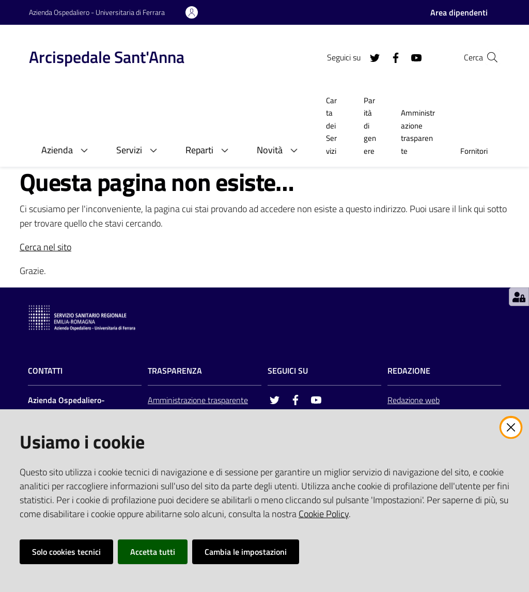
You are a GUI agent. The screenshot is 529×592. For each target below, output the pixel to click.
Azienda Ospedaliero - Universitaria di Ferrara (97, 12)
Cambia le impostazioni (246, 552)
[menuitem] (332, 127)
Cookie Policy (324, 514)
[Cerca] (487, 57)
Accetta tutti (152, 552)
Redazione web (413, 400)
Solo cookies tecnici (66, 552)
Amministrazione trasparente (198, 400)
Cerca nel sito (45, 247)
